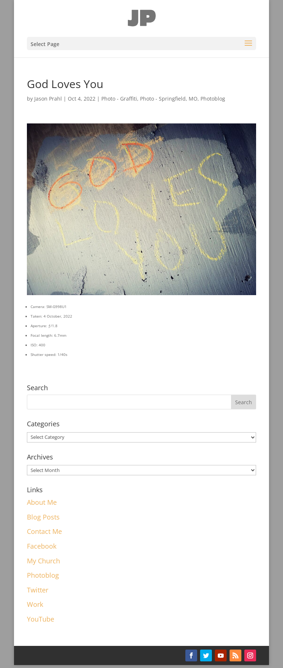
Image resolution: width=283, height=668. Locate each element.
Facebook (41, 546)
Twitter (37, 589)
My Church (43, 560)
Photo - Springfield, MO (169, 98)
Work (35, 604)
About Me (42, 502)
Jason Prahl (48, 98)
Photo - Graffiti (119, 98)
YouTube (40, 619)
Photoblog (212, 98)
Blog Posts (43, 517)
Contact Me (44, 531)
